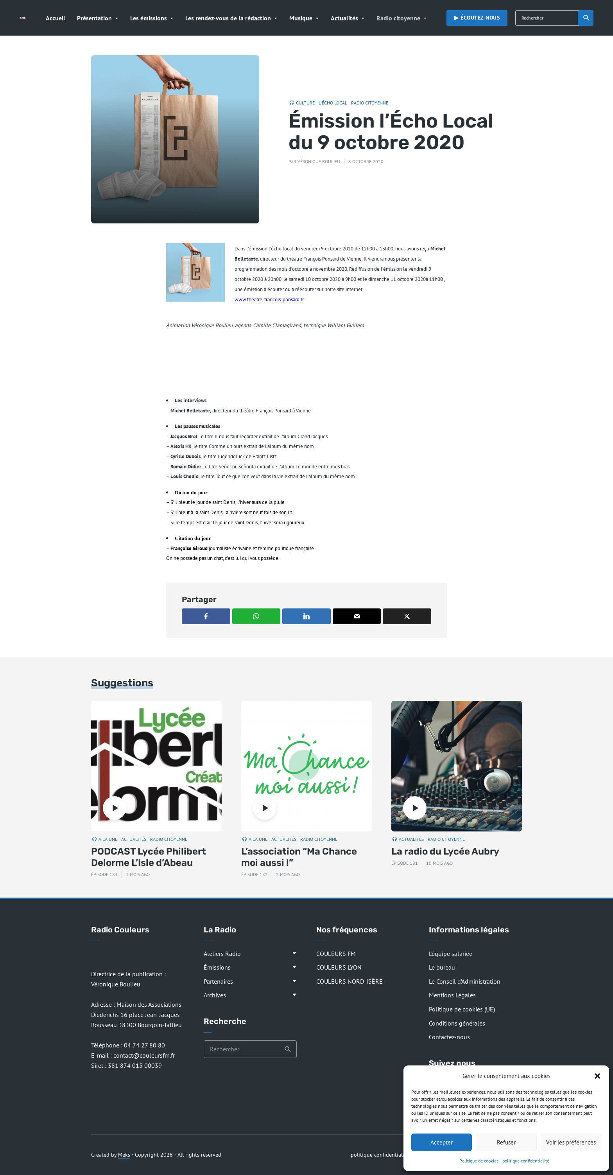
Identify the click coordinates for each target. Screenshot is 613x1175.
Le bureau (442, 967)
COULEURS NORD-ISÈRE (349, 981)
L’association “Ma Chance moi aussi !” (299, 857)
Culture (305, 103)
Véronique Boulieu (319, 161)
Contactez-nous (449, 1037)
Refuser (506, 1142)
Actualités (344, 18)
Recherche (586, 18)
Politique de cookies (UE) (462, 1009)
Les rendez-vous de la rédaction (228, 18)
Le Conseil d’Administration (464, 981)
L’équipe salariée (450, 953)
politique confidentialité (525, 1161)
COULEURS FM (336, 953)
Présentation (94, 18)
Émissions (217, 967)
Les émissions (148, 18)
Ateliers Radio (222, 953)
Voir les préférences (571, 1142)
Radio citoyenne (398, 18)
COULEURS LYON (339, 967)
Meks (124, 1154)
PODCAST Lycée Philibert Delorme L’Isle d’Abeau (148, 857)
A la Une (108, 839)
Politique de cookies (478, 1161)
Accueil (55, 18)
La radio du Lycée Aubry (445, 851)
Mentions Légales (452, 995)
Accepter (441, 1142)
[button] (597, 1076)
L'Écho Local (333, 103)
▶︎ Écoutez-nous (477, 17)
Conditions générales (457, 1023)
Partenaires (218, 981)
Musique (300, 18)
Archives (215, 995)
